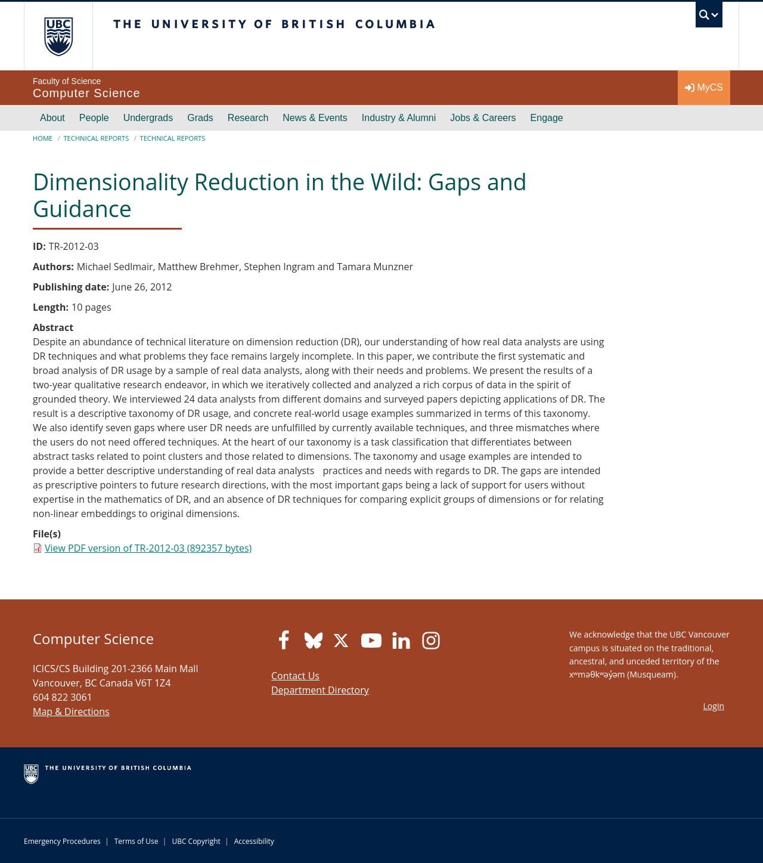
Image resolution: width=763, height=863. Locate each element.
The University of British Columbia (58, 36)
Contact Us (295, 675)
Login (713, 706)
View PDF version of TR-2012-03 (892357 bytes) (148, 548)
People (94, 118)
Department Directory (320, 690)
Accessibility (254, 841)
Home (42, 138)
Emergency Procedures (62, 841)
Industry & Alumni (399, 118)
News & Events (315, 118)
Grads (200, 118)
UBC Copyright (196, 841)
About (52, 118)
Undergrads (148, 118)
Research (248, 118)
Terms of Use (136, 841)
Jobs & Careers (483, 118)
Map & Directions (71, 711)
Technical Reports (96, 138)
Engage (547, 118)
